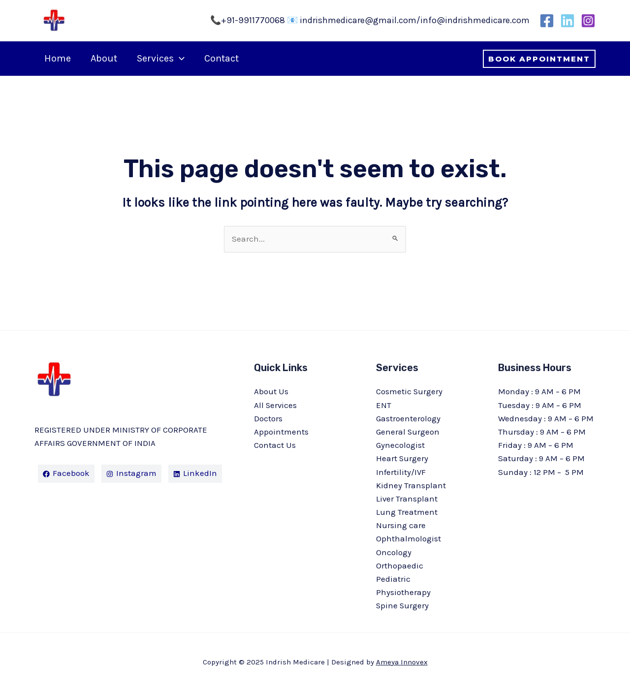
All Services (276, 405)
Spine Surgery (403, 605)
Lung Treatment (407, 512)
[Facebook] (546, 20)
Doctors (268, 418)
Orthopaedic (399, 565)
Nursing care (401, 525)
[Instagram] (588, 20)
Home (57, 58)
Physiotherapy (403, 592)
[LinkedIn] (567, 20)
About (104, 58)
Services (161, 58)
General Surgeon (408, 432)
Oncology (393, 552)
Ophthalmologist (408, 538)
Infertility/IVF (401, 472)
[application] (179, 58)
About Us (271, 391)
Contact (221, 58)
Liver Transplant (407, 498)
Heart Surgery (402, 458)
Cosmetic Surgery (409, 391)
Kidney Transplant (411, 485)
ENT (383, 405)
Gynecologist (400, 445)
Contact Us (275, 445)
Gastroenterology (408, 418)
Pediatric (393, 579)
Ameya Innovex (402, 662)
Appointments (281, 432)
